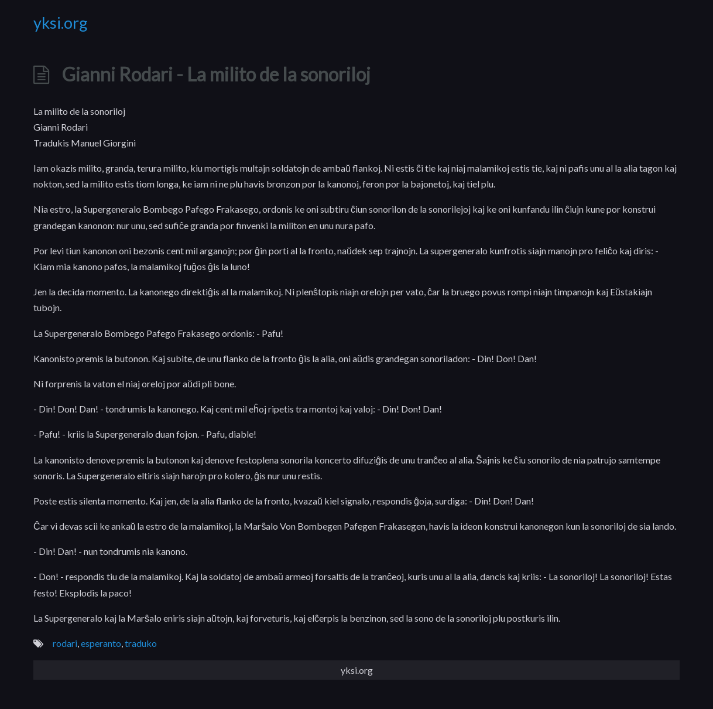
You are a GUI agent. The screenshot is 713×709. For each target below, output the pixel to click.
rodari (65, 643)
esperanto (101, 643)
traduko (141, 643)
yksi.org (60, 22)
